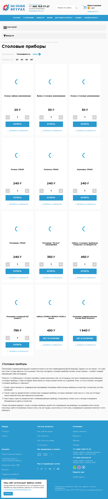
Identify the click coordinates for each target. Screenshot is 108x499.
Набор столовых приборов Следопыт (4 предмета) (85, 244)
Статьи (4, 436)
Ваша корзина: (94, 5)
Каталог (17, 17)
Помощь (5, 431)
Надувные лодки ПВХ (11, 465)
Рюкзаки (5, 470)
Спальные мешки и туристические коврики (12, 460)
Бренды (76, 440)
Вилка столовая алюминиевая (51, 96)
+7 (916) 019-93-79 (82, 458)
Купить (17, 124)
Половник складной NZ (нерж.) (17, 317)
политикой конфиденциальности (18, 489)
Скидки (78, 17)
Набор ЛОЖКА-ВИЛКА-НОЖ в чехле (51, 317)
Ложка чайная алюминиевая (17, 96)
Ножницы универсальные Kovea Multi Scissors (85, 317)
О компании (28, 17)
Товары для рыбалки (10, 474)
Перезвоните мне (36, 11)
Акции (49, 17)
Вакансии (77, 436)
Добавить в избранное (17, 131)
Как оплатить (43, 436)
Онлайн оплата (91, 17)
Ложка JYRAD (17, 169)
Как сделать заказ (44, 431)
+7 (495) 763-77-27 (82, 449)
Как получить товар (45, 440)
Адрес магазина (79, 431)
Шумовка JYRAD (85, 169)
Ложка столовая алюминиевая (84, 96)
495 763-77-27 (39, 7)
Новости (40, 17)
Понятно (8, 493)
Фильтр (10, 36)
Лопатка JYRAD (51, 169)
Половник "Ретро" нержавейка (51, 244)
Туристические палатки (12, 454)
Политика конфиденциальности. (91, 490)
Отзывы (76, 445)
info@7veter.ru (79, 477)
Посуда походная (9, 479)
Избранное (93, 11)
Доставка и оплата (63, 17)
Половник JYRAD (17, 243)
